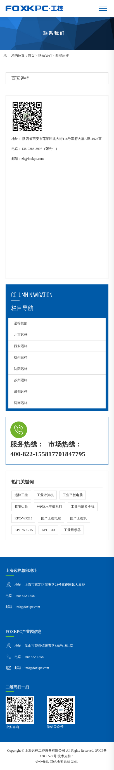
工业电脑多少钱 (82, 507)
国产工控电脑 (51, 518)
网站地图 (56, 762)
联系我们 (45, 55)
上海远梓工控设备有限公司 (45, 751)
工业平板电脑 (73, 495)
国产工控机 (78, 518)
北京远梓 (20, 335)
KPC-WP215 (23, 518)
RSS (67, 762)
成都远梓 (20, 391)
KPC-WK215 (24, 530)
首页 (31, 55)
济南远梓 (20, 403)
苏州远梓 (20, 380)
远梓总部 (20, 323)
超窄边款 (21, 507)
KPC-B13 (48, 530)
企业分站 (42, 762)
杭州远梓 (20, 357)
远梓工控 (21, 495)
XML (75, 762)
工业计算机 (45, 495)
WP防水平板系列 (49, 507)
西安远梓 (20, 346)
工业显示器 (72, 530)
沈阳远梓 (20, 369)
